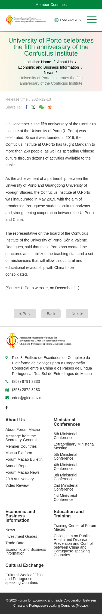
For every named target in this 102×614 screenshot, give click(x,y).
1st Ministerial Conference (65, 498)
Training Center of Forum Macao (75, 527)
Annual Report (17, 466)
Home (46, 62)
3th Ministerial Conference (65, 477)
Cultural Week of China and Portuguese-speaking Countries (25, 579)
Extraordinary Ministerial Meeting (74, 446)
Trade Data (14, 543)
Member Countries (51, 4)
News (48, 72)
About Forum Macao (22, 429)
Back (51, 313)
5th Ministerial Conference (65, 456)
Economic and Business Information (48, 67)
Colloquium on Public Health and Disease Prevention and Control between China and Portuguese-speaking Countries (73, 545)
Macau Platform (18, 453)
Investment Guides (21, 536)
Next (77, 313)
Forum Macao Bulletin (23, 459)
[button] (92, 19)
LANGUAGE (68, 20)
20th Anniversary (19, 479)
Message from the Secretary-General (20, 438)
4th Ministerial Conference (65, 467)
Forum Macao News (22, 472)
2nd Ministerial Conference (66, 487)
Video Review (17, 485)
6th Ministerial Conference (65, 436)
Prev (24, 313)
